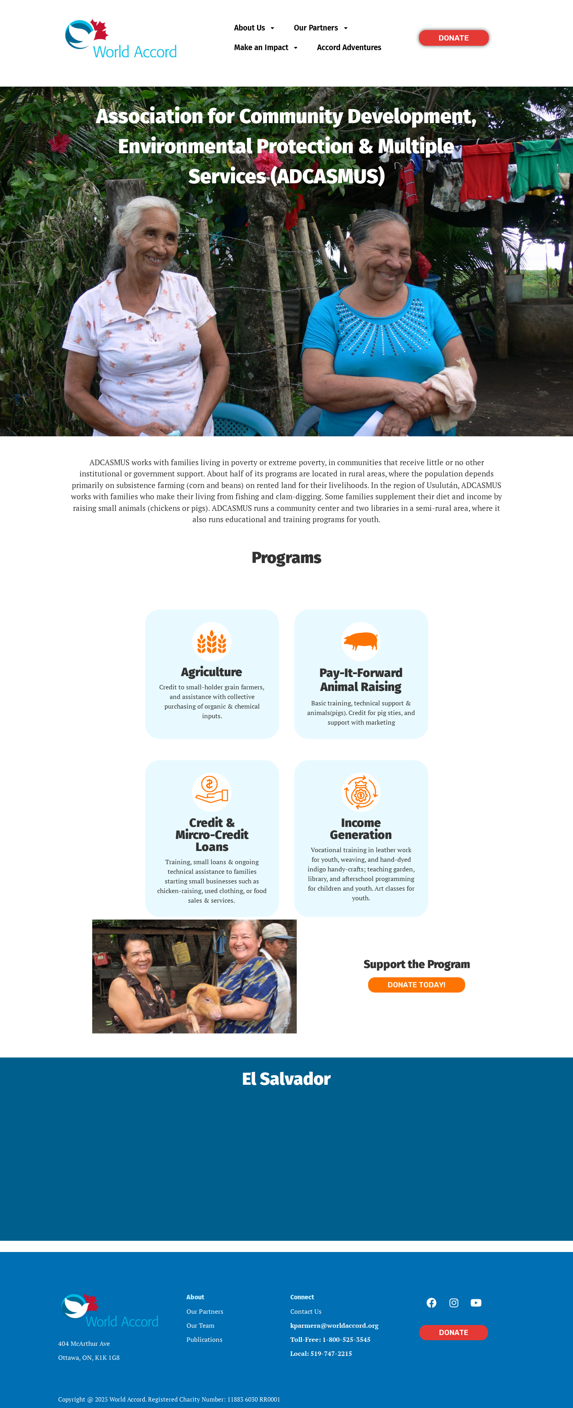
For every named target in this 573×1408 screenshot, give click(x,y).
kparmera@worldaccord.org (334, 1325)
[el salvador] (286, 1156)
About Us (255, 27)
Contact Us (306, 1311)
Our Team (200, 1325)
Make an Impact (267, 47)
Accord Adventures (349, 47)
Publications (204, 1339)
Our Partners (321, 27)
